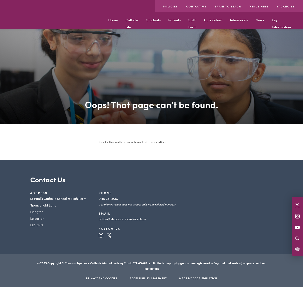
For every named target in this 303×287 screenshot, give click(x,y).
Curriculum (213, 19)
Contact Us (196, 6)
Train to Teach (228, 6)
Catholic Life (132, 23)
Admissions (239, 19)
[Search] (297, 238)
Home (113, 19)
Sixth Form (192, 23)
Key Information (281, 23)
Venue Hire (258, 6)
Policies (170, 6)
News (259, 19)
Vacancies (286, 6)
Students (153, 19)
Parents (174, 19)
